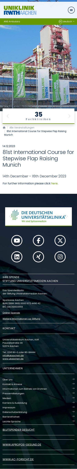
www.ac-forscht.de (18, 459)
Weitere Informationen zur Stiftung (21, 318)
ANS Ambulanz (12, 21)
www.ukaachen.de (13, 358)
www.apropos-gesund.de (22, 445)
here (54, 183)
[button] (8, 116)
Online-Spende (11, 312)
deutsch (66, 21)
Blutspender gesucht (19, 430)
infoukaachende (13, 355)
